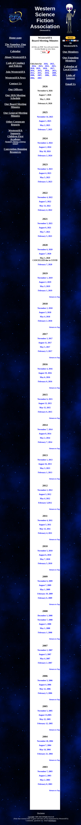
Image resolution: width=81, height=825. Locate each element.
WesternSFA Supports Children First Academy (15, 137)
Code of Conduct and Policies (15, 64)
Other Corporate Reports (15, 123)
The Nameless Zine (15, 44)
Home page (15, 37)
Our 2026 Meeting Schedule (15, 97)
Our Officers (15, 89)
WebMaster (52, 821)
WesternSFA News (15, 77)
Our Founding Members (71, 59)
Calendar (15, 51)
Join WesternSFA (15, 71)
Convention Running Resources (15, 150)
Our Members (71, 51)
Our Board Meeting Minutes (15, 105)
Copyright (31, 817)
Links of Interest (70, 77)
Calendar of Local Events (70, 68)
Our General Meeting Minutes (15, 114)
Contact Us (15, 83)
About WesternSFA (15, 57)
